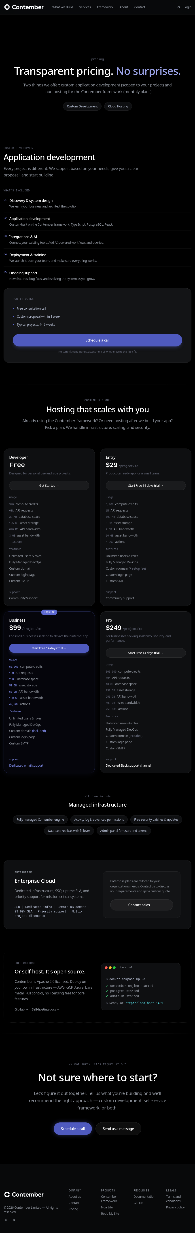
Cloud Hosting (118, 106)
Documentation (144, 1196)
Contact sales (141, 905)
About (123, 7)
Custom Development (82, 106)
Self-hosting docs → (46, 1009)
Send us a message (118, 1128)
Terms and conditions (173, 1198)
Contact (139, 7)
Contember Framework (109, 1198)
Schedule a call (97, 340)
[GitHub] (178, 7)
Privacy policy (175, 1207)
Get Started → (49, 485)
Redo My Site (110, 1213)
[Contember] (25, 7)
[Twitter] (6, 1220)
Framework (105, 7)
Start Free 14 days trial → (145, 485)
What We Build (62, 7)
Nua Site (107, 1207)
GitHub (138, 1203)
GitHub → (21, 1009)
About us (75, 1196)
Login (187, 7)
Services (85, 7)
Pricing (73, 1209)
